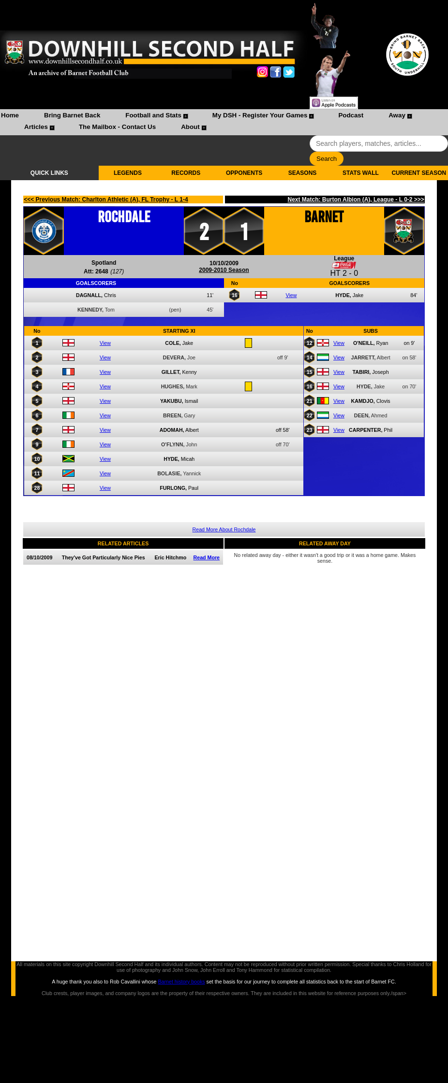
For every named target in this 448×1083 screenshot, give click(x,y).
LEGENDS (128, 173)
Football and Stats (153, 115)
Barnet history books (181, 981)
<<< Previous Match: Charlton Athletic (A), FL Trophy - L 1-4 (106, 199)
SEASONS (302, 173)
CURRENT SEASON (418, 173)
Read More (207, 557)
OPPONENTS (244, 173)
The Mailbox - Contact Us (117, 126)
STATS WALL (361, 173)
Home (10, 115)
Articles (36, 126)
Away (396, 115)
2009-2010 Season (224, 270)
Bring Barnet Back (72, 115)
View (291, 295)
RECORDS (185, 173)
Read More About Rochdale (224, 529)
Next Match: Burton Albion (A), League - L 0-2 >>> (355, 199)
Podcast (350, 115)
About (190, 126)
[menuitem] (10, 116)
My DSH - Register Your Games (260, 115)
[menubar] (224, 122)
